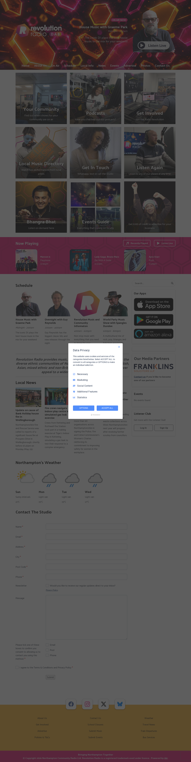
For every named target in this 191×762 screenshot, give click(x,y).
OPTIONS (83, 408)
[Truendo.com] (95, 415)
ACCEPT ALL (107, 408)
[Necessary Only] (119, 346)
